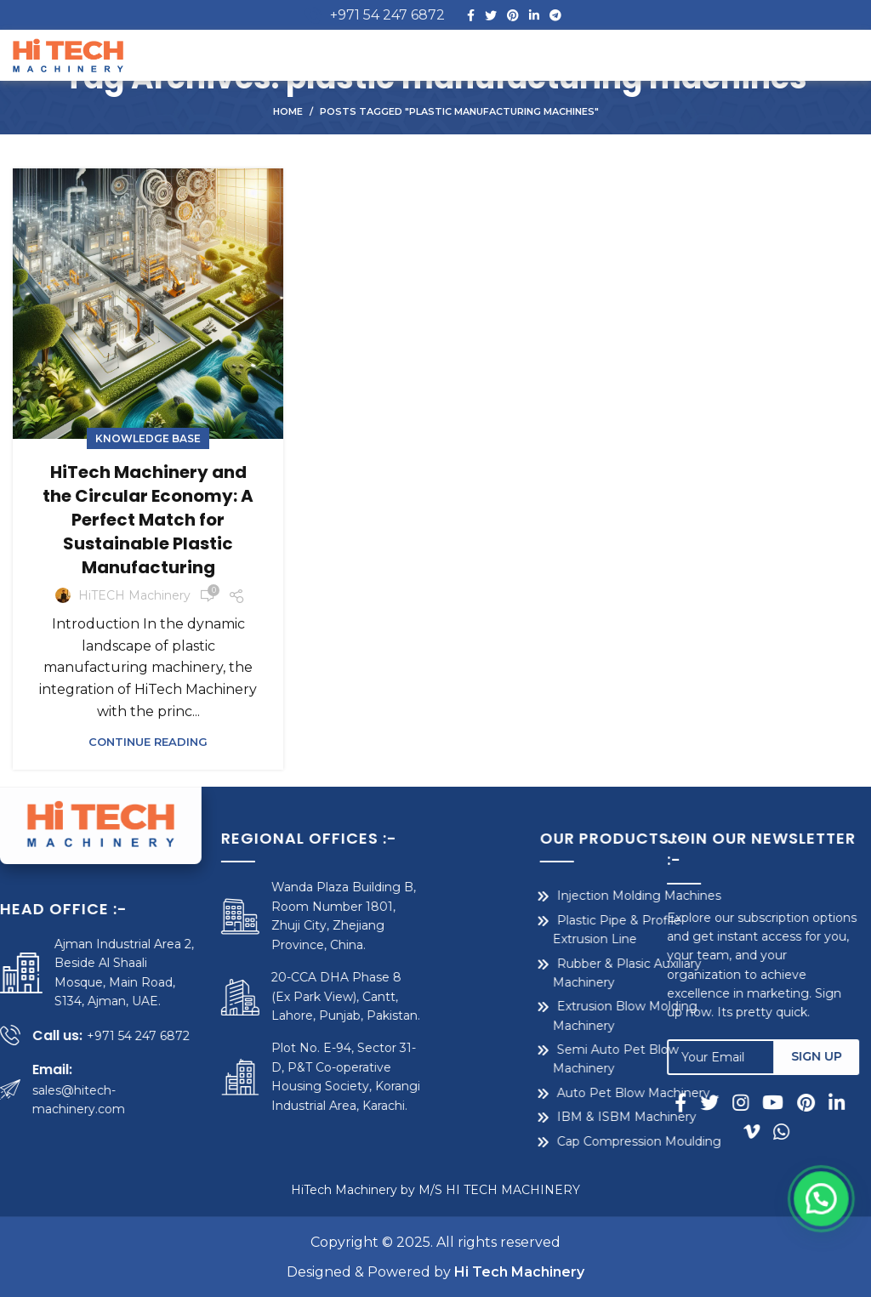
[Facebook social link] (471, 15)
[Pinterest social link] (513, 15)
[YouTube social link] (784, 1102)
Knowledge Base (148, 438)
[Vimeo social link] (763, 1131)
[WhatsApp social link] (789, 1131)
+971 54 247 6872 (387, 15)
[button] (828, 1263)
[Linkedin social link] (534, 15)
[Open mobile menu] (827, 55)
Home (288, 111)
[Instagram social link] (752, 1102)
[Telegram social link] (555, 15)
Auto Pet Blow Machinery (554, 1093)
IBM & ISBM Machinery (548, 1116)
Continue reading (148, 742)
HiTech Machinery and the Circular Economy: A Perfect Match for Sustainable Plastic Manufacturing (148, 519)
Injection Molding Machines (560, 895)
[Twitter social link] (491, 15)
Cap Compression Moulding (560, 1141)
